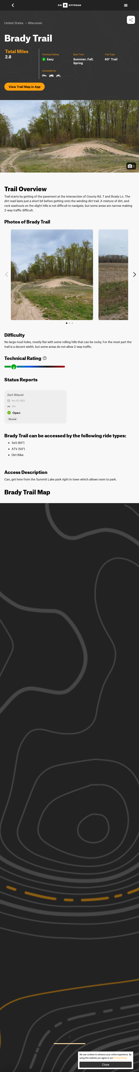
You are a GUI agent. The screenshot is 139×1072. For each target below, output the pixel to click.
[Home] (69, 5)
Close (105, 1064)
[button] (15, 5)
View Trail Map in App (24, 86)
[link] (45, 357)
